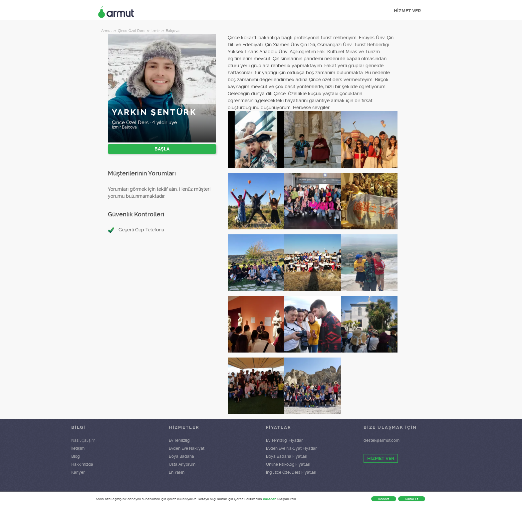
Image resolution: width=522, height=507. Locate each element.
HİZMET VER (407, 10)
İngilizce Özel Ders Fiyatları (291, 472)
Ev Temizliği (179, 440)
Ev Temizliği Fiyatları (285, 440)
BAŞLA (161, 148)
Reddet (384, 499)
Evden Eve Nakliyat (186, 448)
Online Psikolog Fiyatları (288, 464)
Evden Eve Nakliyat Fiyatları (292, 448)
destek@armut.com (381, 440)
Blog (75, 456)
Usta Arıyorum (182, 464)
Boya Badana (181, 456)
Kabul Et (411, 499)
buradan (269, 499)
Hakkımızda (82, 464)
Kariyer (78, 472)
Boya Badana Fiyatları (286, 456)
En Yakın (176, 472)
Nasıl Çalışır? (83, 440)
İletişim (78, 448)
